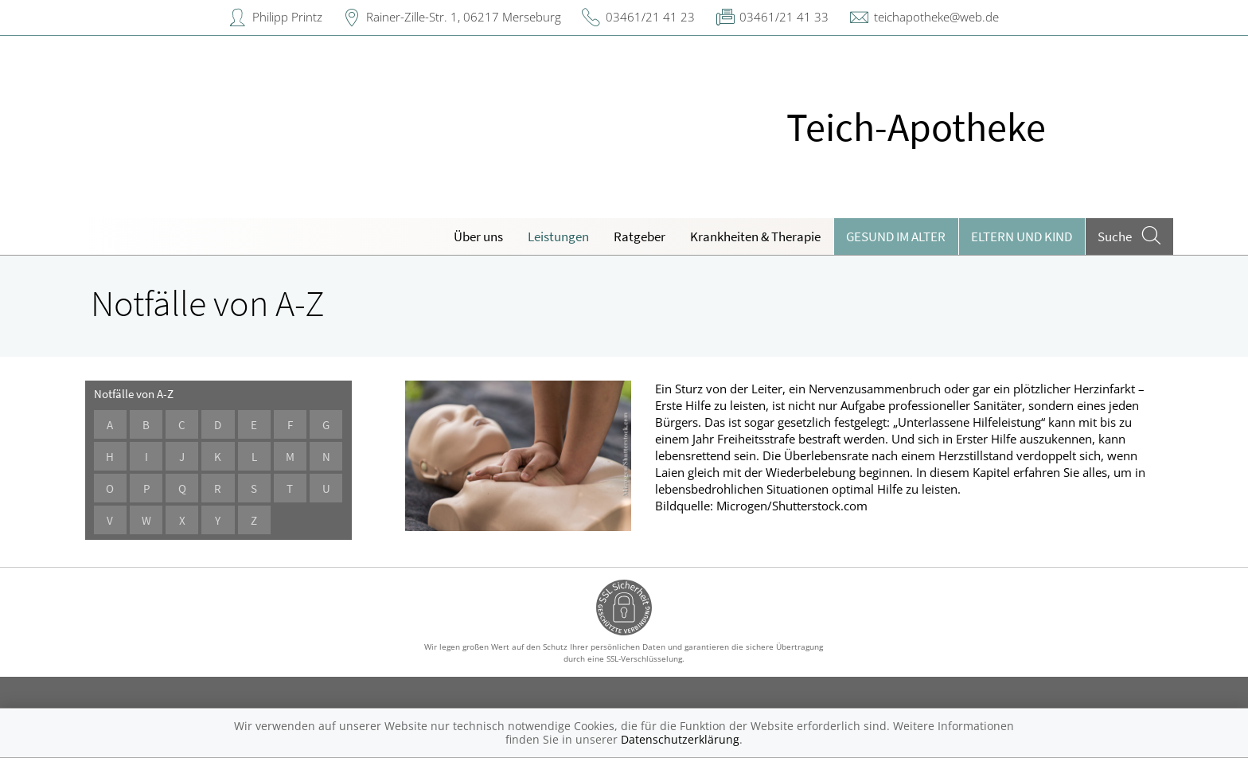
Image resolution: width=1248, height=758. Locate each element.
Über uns (478, 236)
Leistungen (558, 236)
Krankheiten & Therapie (755, 236)
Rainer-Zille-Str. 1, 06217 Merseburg (463, 17)
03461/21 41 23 (650, 17)
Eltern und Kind (1021, 236)
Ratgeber (639, 236)
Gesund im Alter (896, 236)
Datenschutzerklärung (680, 739)
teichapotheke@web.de (936, 17)
